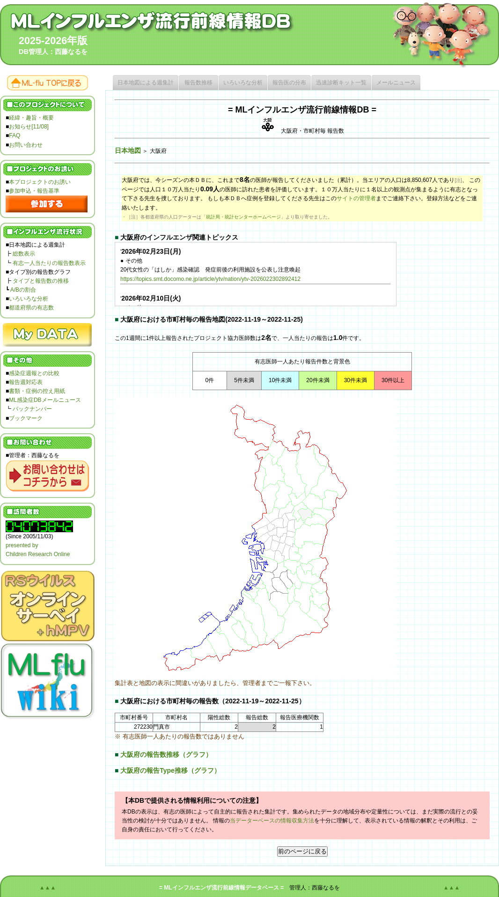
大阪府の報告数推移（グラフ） (166, 754)
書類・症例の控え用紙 (37, 391)
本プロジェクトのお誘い (40, 182)
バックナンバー (32, 409)
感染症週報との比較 (34, 373)
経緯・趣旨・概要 (31, 117)
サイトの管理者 (356, 198)
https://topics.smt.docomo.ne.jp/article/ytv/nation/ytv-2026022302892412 (210, 279)
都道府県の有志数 (31, 307)
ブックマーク (26, 418)
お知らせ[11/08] (29, 126)
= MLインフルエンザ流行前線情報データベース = (221, 887)
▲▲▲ (47, 887)
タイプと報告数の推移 (41, 281)
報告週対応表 (26, 382)
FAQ (14, 135)
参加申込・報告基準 (34, 191)
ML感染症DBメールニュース (45, 400)
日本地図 (128, 150)
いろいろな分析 (28, 298)
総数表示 (24, 253)
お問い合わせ (26, 145)
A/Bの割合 (23, 289)
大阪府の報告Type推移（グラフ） (170, 770)
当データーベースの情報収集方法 (272, 820)
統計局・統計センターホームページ (243, 216)
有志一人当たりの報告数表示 (49, 263)
